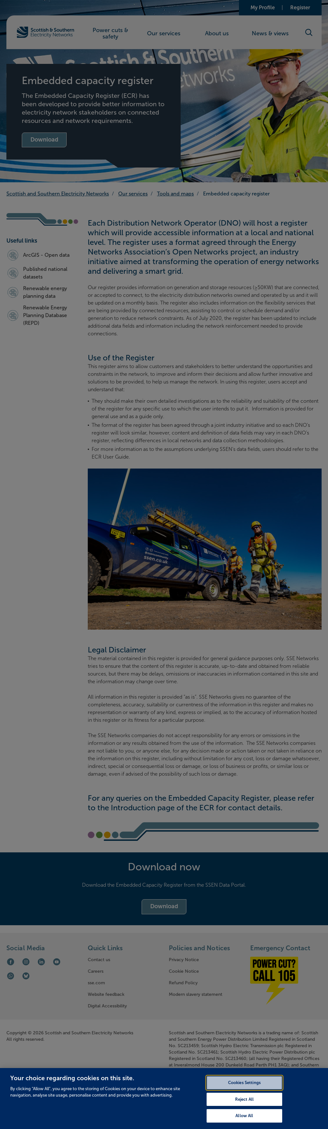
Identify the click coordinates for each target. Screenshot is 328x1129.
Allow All (244, 1121)
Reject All (244, 1105)
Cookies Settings (244, 1088)
